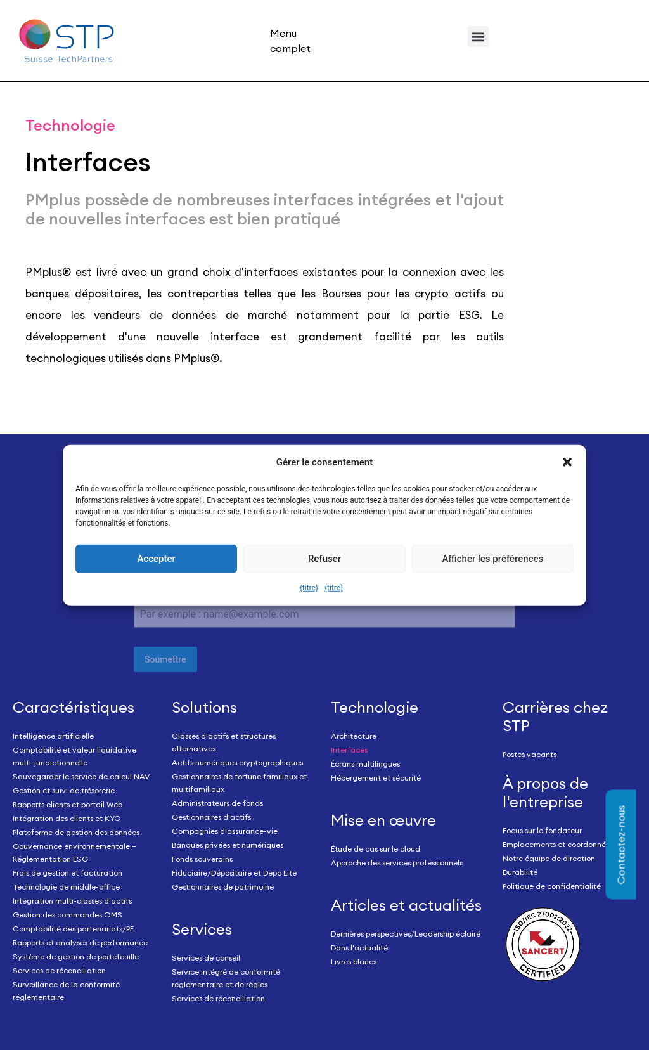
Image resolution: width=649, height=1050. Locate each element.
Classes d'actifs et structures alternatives (224, 742)
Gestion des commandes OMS (67, 914)
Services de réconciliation (59, 970)
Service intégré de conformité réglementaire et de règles (226, 978)
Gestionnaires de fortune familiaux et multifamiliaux (239, 783)
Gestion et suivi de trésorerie (64, 790)
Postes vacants (529, 754)
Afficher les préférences (492, 558)
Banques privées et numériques (227, 845)
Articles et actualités (406, 904)
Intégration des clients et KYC (66, 818)
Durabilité (520, 872)
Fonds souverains (202, 859)
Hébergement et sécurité (376, 777)
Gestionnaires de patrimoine (223, 886)
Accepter (156, 558)
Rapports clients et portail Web (67, 804)
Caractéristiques (73, 706)
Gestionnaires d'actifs (211, 817)
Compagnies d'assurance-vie (225, 831)
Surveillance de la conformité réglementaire (66, 991)
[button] (567, 462)
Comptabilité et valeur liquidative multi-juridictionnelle (74, 756)
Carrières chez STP (555, 716)
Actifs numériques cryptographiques (237, 762)
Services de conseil (206, 958)
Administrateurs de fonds (217, 803)
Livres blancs (353, 961)
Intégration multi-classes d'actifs (72, 900)
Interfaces (349, 750)
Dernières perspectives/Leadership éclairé (405, 933)
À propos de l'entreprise (545, 792)
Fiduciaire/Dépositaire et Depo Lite (234, 873)
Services (202, 928)
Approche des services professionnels (397, 862)
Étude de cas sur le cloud (375, 848)
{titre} (309, 587)
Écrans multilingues (365, 763)
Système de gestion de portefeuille (76, 956)
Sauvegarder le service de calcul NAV (81, 776)
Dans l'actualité (359, 947)
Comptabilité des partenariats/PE (73, 928)
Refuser (324, 558)
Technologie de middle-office (66, 886)
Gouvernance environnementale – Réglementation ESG (74, 852)
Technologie (374, 706)
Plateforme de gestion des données (76, 832)
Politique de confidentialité (552, 886)
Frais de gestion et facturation (67, 873)
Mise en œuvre (383, 819)
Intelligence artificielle (53, 736)
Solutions (204, 706)
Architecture (353, 736)
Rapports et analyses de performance (80, 942)
